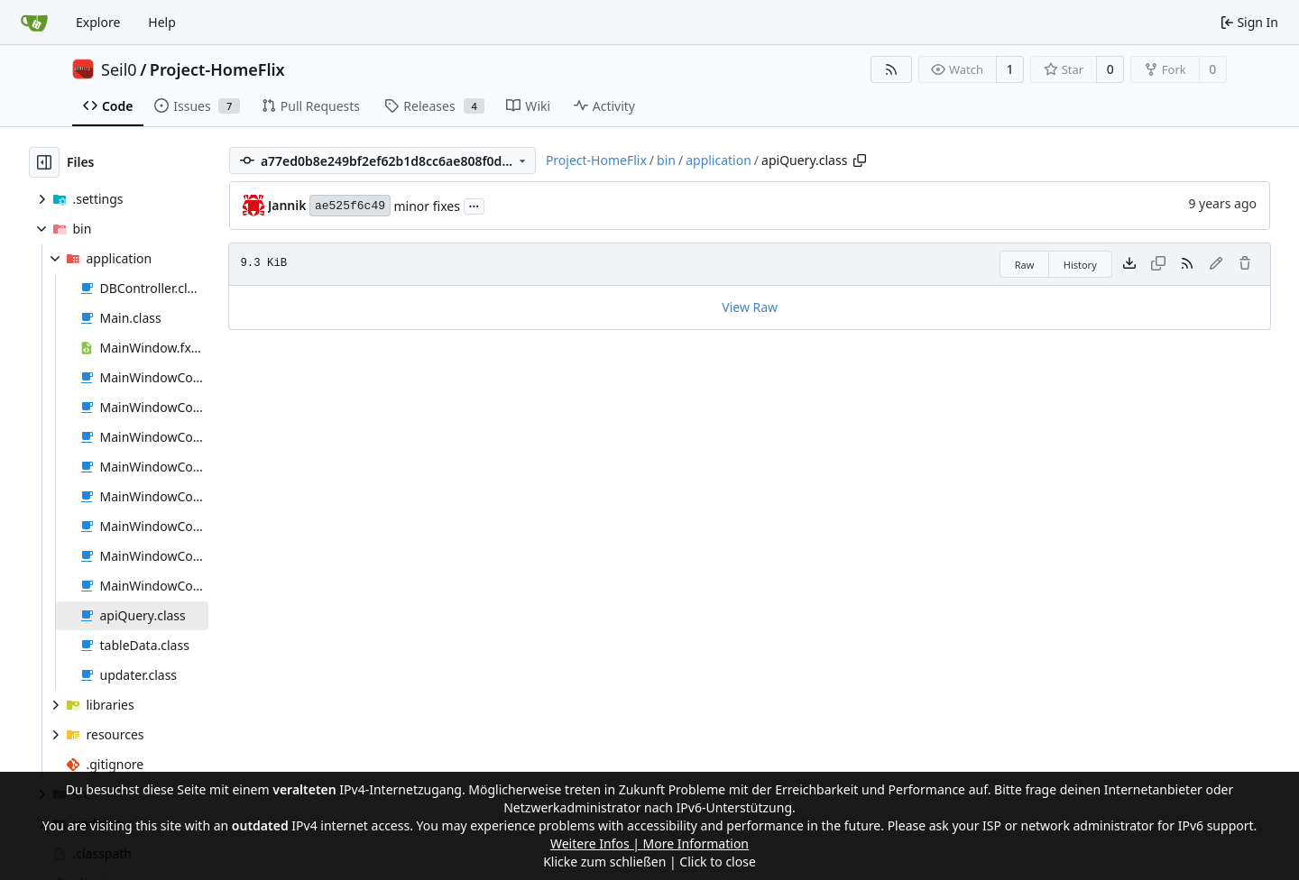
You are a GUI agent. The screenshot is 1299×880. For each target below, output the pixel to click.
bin (666, 160)
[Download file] (1129, 264)
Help (162, 22)
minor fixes (426, 206)
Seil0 (119, 69)
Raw (1025, 264)
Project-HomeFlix (217, 69)
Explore (98, 22)
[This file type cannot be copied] (1158, 264)
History (1080, 264)
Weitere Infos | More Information (649, 843)
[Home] (34, 22)
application (718, 160)
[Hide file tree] (44, 162)
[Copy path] (859, 160)
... (474, 204)
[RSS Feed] (891, 69)
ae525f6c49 (350, 206)
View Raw (750, 307)
